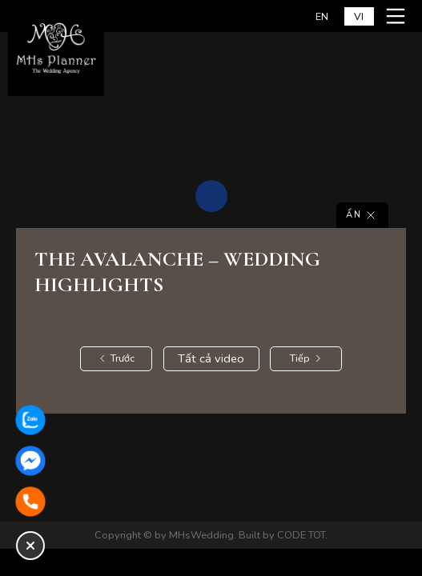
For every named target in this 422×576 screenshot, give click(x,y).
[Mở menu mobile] (398, 16)
